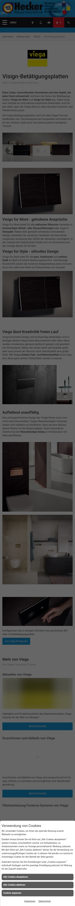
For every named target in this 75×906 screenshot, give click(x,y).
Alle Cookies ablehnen (14, 885)
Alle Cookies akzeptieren (15, 877)
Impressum (29, 901)
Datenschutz (45, 901)
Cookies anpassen (12, 893)
